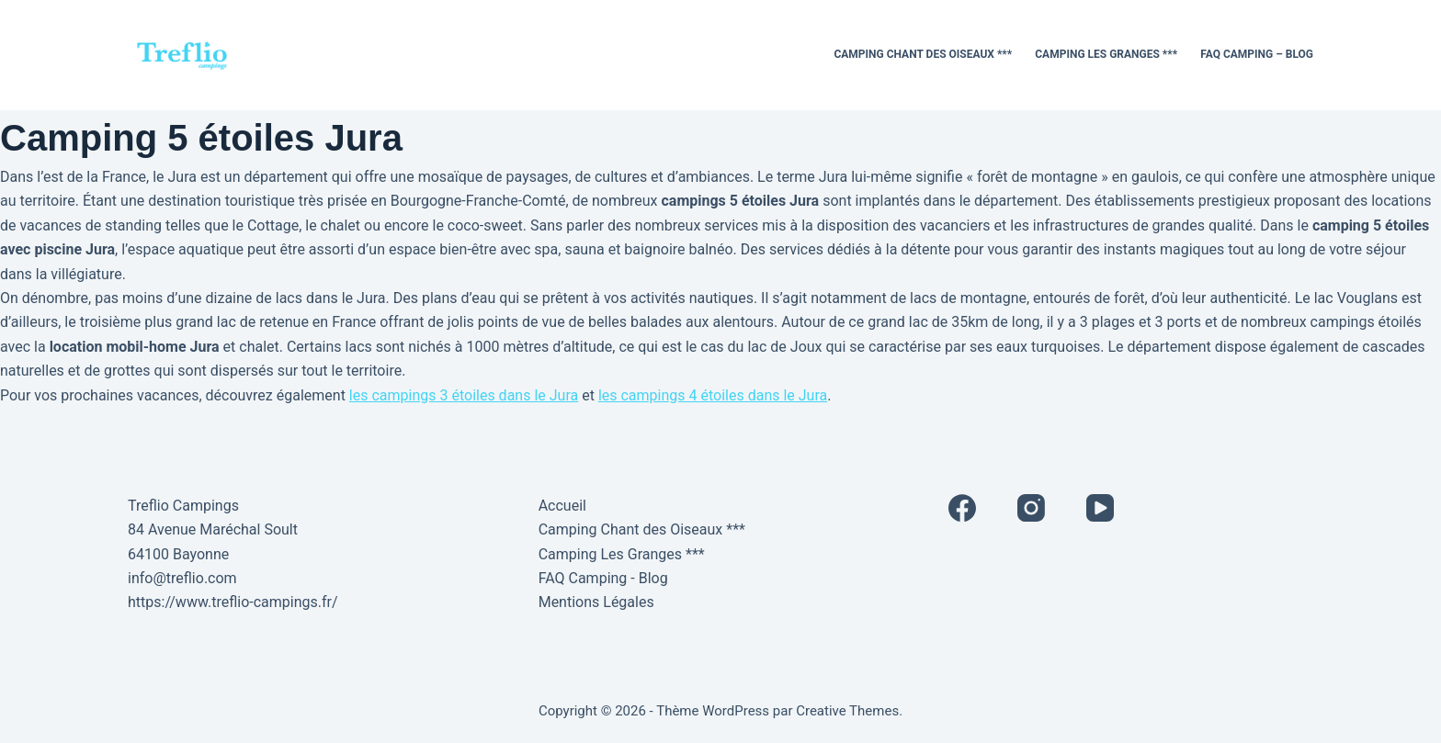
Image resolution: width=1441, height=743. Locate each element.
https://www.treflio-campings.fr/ (233, 602)
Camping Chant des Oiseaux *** (923, 54)
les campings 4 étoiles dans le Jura (712, 395)
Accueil (562, 505)
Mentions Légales (596, 602)
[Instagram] (1031, 508)
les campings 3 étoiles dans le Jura (463, 395)
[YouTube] (1100, 508)
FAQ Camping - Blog (603, 578)
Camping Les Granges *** (1106, 54)
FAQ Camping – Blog (1256, 54)
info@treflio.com (182, 578)
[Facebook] (962, 508)
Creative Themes (847, 711)
